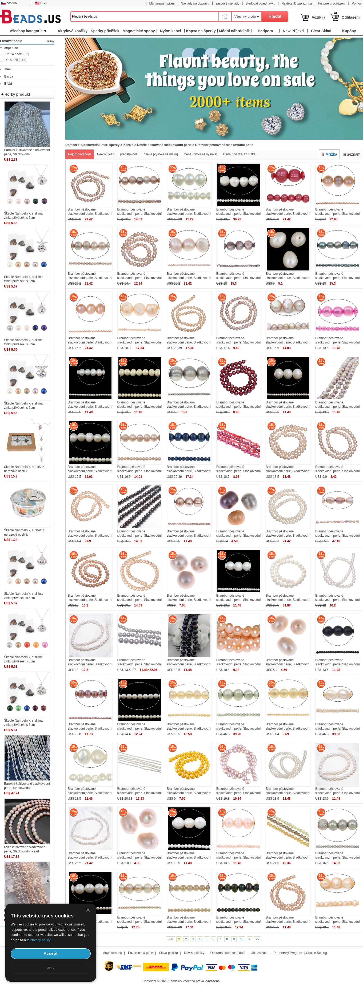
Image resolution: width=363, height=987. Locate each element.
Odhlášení (351, 17)
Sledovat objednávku (260, 3)
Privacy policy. (40, 940)
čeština (9, 3)
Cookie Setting (316, 953)
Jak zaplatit (260, 953)
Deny (50, 967)
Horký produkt (17, 94)
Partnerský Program (288, 953)
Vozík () (318, 17)
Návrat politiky (194, 953)
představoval (129, 154)
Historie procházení (331, 3)
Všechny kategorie (28, 31)
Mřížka (329, 154)
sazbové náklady (227, 3)
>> (257, 939)
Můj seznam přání (162, 3)
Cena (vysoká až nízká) (240, 154)
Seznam (351, 154)
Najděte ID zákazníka (296, 3)
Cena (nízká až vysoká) (200, 154)
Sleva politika (168, 953)
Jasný (50, 41)
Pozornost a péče (140, 953)
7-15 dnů (15, 60)
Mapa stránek (112, 953)
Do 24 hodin (17, 54)
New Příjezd (105, 154)
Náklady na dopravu (195, 3)
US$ (40, 3)
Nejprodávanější (79, 154)
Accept (51, 953)
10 (241, 939)
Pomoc (357, 3)
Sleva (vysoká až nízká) (161, 154)
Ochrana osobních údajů (227, 953)
